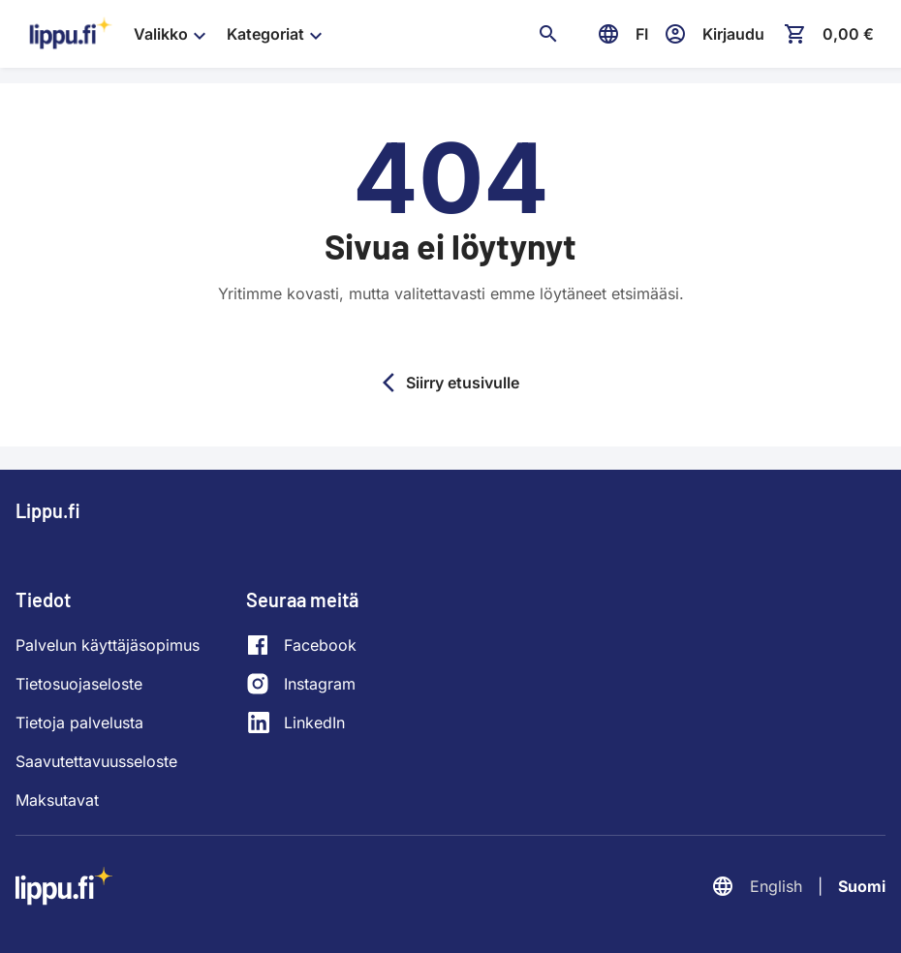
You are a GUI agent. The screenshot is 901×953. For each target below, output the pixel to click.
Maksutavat (57, 800)
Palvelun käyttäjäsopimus (108, 645)
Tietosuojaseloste (79, 683)
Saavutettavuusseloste (96, 761)
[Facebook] (301, 645)
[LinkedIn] (301, 722)
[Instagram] (301, 683)
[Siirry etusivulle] (70, 34)
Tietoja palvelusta (79, 722)
